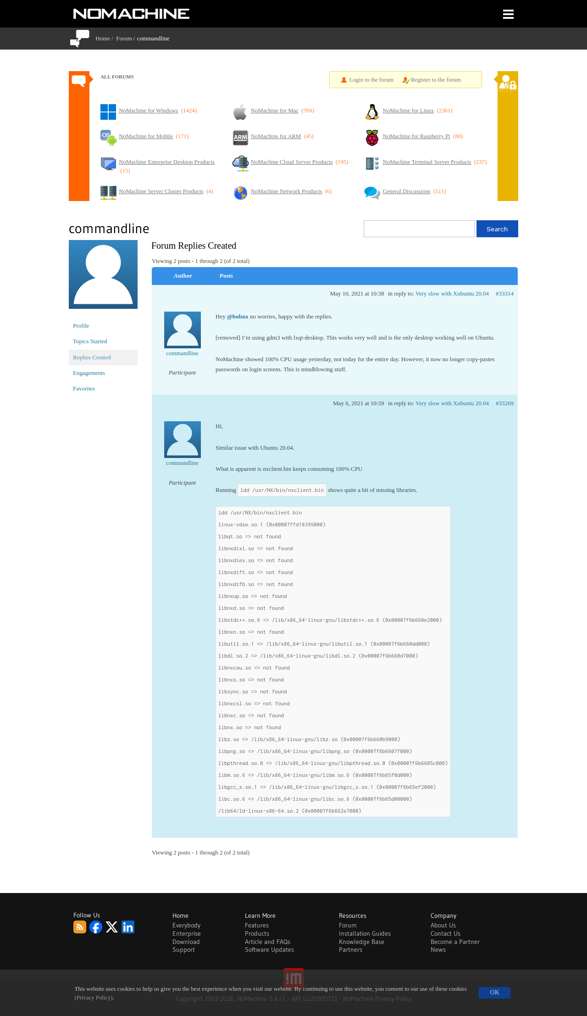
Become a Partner (455, 942)
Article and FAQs (267, 942)
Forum (124, 38)
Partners (350, 949)
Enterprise (186, 933)
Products (257, 933)
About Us (443, 925)
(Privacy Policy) (94, 997)
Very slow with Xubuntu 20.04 (452, 293)
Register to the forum (436, 80)
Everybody (186, 925)
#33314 (505, 293)
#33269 (505, 403)
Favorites (84, 388)
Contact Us (445, 933)
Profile (81, 325)
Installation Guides (365, 933)
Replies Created (92, 357)
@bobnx (238, 316)
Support (183, 949)
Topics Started (90, 341)
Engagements (89, 372)
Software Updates (269, 949)
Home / (105, 38)
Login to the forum (371, 80)
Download (186, 942)
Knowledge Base (361, 942)
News (438, 949)
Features (257, 925)
